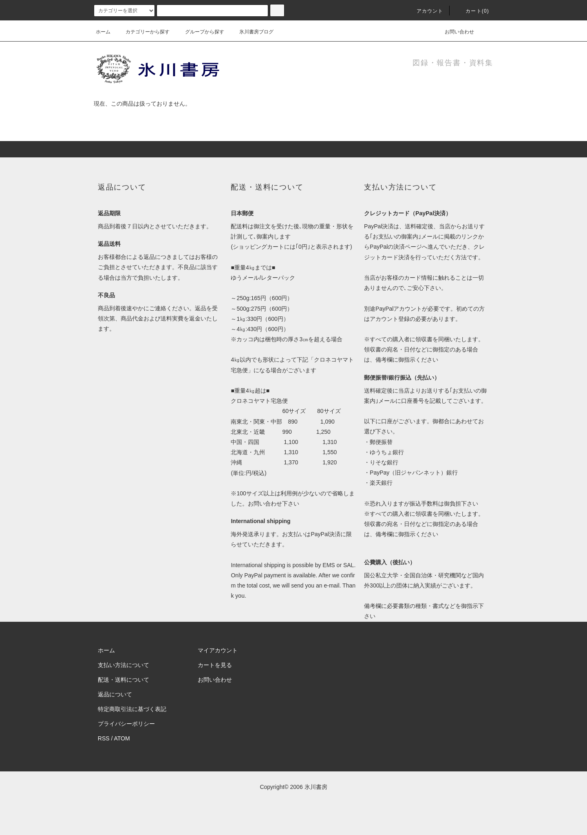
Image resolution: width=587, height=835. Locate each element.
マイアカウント (218, 650)
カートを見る (215, 665)
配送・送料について (123, 679)
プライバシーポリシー (126, 723)
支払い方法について (123, 665)
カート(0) (472, 11)
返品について (115, 694)
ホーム (103, 32)
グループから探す (199, 32)
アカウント (425, 11)
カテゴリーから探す (143, 32)
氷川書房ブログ (252, 32)
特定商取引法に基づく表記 (132, 709)
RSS (104, 738)
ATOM (122, 738)
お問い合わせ (454, 32)
